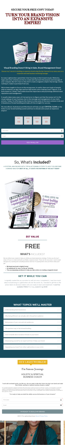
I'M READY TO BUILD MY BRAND (32, 412)
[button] (59, 309)
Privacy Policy (44, 416)
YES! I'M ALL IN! (33, 142)
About (37, 416)
